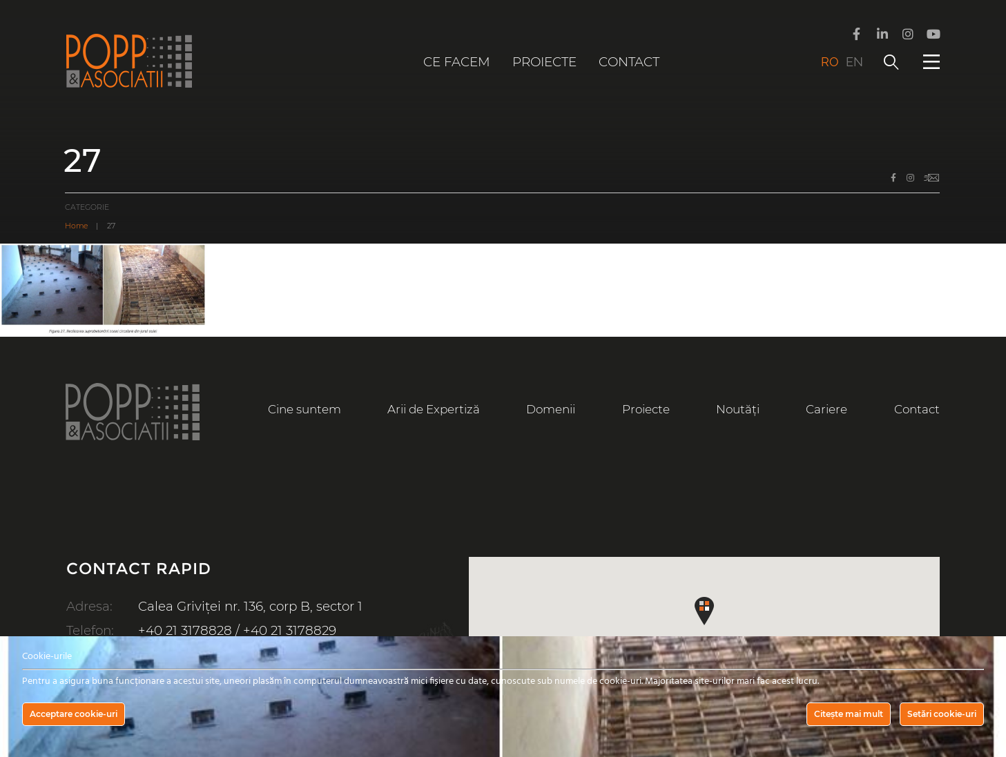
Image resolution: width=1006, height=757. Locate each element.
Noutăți (738, 409)
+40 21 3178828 (185, 630)
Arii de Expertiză (433, 409)
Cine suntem (304, 409)
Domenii (550, 409)
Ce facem (456, 62)
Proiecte (544, 62)
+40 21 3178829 (289, 630)
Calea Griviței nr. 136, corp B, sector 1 (250, 606)
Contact (629, 62)
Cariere (826, 409)
